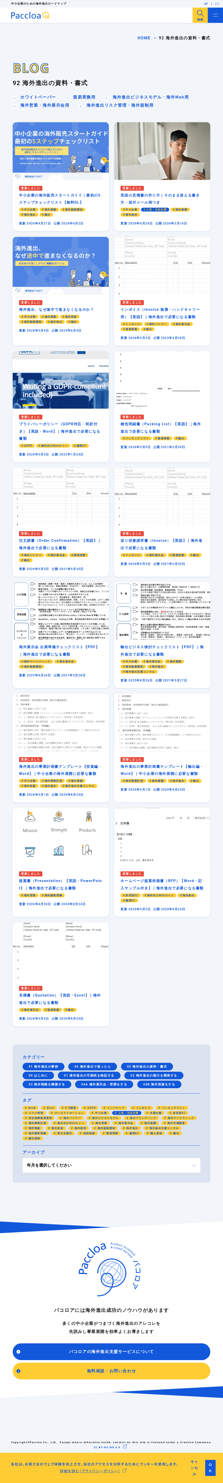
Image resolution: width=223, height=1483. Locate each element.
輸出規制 (34, 1138)
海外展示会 (125, 1123)
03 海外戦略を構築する (47, 1084)
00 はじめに (38, 1075)
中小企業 (100, 1113)
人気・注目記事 (128, 1113)
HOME (144, 38)
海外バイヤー (71, 1118)
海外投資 (56, 1128)
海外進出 (131, 1128)
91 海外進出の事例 (43, 1066)
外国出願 (155, 1113)
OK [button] (210, 1468)
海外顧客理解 (37, 1133)
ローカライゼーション (69, 1113)
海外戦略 (34, 1128)
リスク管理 (35, 1113)
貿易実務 (111, 1133)
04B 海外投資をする (159, 1084)
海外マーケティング (180, 1118)
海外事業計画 (37, 1123)
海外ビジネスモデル (105, 1118)
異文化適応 (64, 1133)
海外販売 (80, 1128)
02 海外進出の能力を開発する (153, 1075)
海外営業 (100, 1123)
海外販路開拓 (105, 1128)
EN (217, 4)
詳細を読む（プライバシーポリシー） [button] (90, 1470)
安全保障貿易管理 (40, 1118)
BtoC (50, 1107)
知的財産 (88, 1133)
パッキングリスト (173, 1107)
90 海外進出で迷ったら (92, 1066)
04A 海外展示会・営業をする (104, 1084)
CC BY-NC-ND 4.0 (107, 1447)
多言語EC (179, 1113)
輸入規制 (155, 1133)
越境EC (133, 1133)
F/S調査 (70, 1107)
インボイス (142, 1107)
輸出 (175, 1133)
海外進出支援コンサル (163, 1128)
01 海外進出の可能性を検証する (89, 1075)
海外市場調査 (175, 1123)
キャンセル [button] (194, 1468)
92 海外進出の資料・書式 (147, 1066)
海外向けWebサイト (70, 1123)
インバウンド (115, 1107)
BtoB (32, 1107)
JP (206, 4)
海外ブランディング (143, 1118)
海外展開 (149, 1123)
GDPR (91, 1107)
